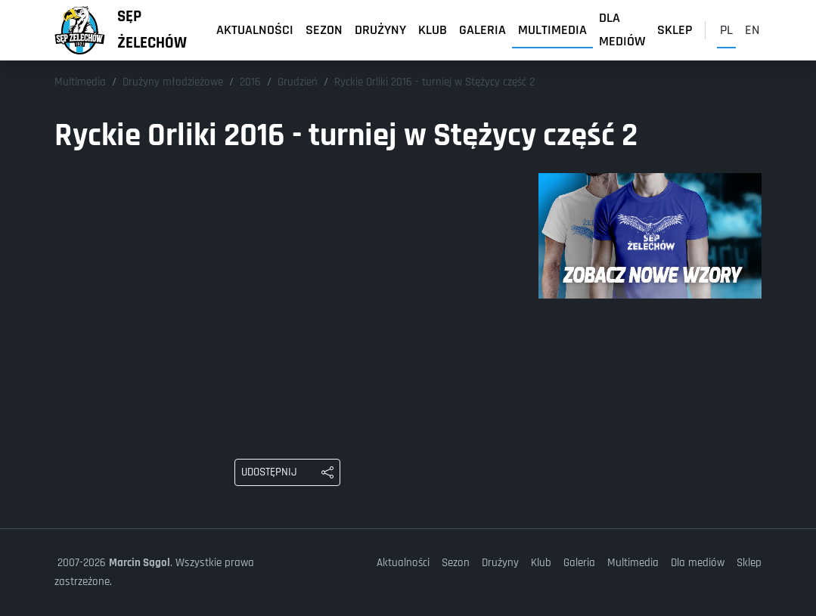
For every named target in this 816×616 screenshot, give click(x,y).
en (752, 30)
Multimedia (552, 30)
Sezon (324, 30)
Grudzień (298, 82)
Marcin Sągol (139, 563)
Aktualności (254, 30)
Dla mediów (622, 30)
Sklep (675, 30)
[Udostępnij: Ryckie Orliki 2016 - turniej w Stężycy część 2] (287, 472)
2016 (250, 82)
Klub (432, 30)
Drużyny (380, 30)
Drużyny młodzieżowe (173, 82)
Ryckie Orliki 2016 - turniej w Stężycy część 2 (434, 82)
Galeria (482, 30)
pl (726, 30)
